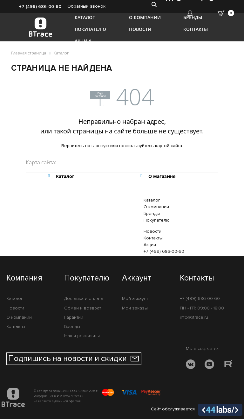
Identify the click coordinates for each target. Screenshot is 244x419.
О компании (145, 17)
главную (100, 145)
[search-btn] (154, 4)
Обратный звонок (86, 6)
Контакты (195, 29)
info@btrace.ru (194, 317)
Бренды (192, 17)
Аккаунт (136, 278)
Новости (140, 29)
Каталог (85, 17)
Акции (83, 41)
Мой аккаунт (135, 298)
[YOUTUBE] (209, 365)
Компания (24, 278)
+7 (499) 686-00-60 (40, 6)
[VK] (190, 365)
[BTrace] (40, 27)
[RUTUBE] (228, 365)
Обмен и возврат (82, 308)
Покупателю (90, 29)
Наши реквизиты (82, 335)
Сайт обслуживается (196, 410)
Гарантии (73, 317)
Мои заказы (135, 308)
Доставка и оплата (83, 298)
